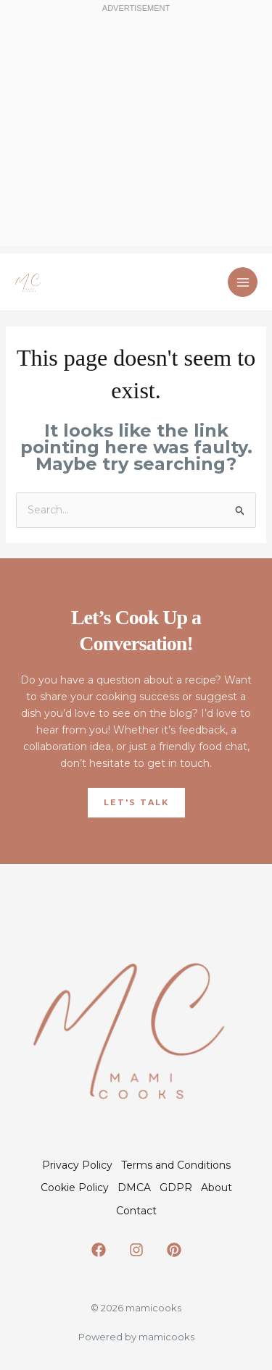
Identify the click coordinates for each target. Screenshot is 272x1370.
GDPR (176, 1187)
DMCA (134, 1187)
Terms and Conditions (176, 1165)
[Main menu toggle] (242, 282)
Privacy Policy (77, 1165)
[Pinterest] (174, 1250)
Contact (136, 1210)
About (216, 1187)
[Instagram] (136, 1250)
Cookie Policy (75, 1187)
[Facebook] (98, 1250)
